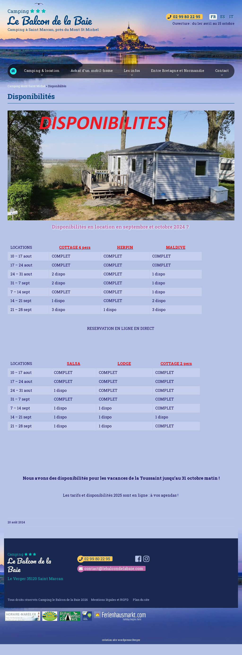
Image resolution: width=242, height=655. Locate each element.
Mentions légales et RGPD (110, 600)
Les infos (132, 71)
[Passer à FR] (213, 17)
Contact (222, 71)
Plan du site (141, 600)
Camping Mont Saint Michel (13, 71)
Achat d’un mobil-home (92, 71)
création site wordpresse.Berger (121, 640)
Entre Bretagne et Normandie (177, 71)
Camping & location (42, 71)
